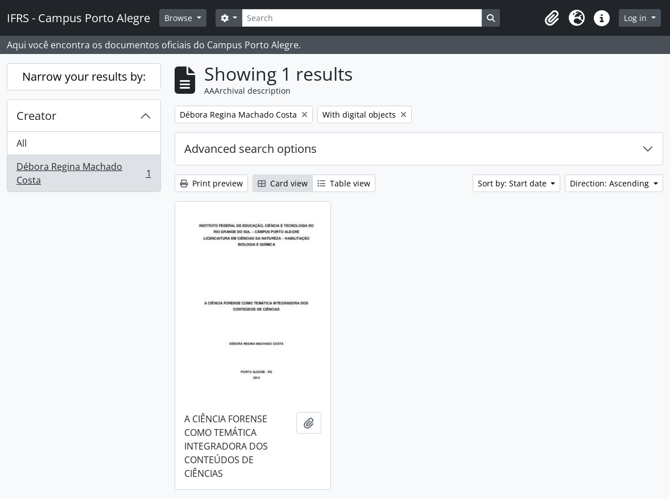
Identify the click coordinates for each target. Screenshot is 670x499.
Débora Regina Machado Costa (83, 173)
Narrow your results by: (84, 76)
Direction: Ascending (610, 183)
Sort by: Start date (513, 183)
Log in (636, 18)
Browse (179, 18)
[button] (551, 18)
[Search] (362, 18)
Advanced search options (250, 148)
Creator (36, 115)
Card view (283, 183)
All (21, 143)
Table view (343, 183)
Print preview (211, 183)
